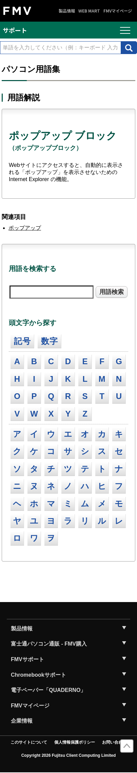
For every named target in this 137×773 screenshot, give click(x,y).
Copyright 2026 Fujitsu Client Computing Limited (68, 755)
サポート (15, 30)
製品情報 (67, 10)
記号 (22, 341)
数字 (49, 341)
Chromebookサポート (38, 675)
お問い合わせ (114, 742)
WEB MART (89, 10)
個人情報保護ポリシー (74, 742)
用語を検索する (32, 268)
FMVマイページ (117, 10)
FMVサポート (27, 659)
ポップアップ (24, 228)
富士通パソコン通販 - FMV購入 (49, 644)
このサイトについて (29, 742)
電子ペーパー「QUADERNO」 (48, 690)
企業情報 (22, 721)
